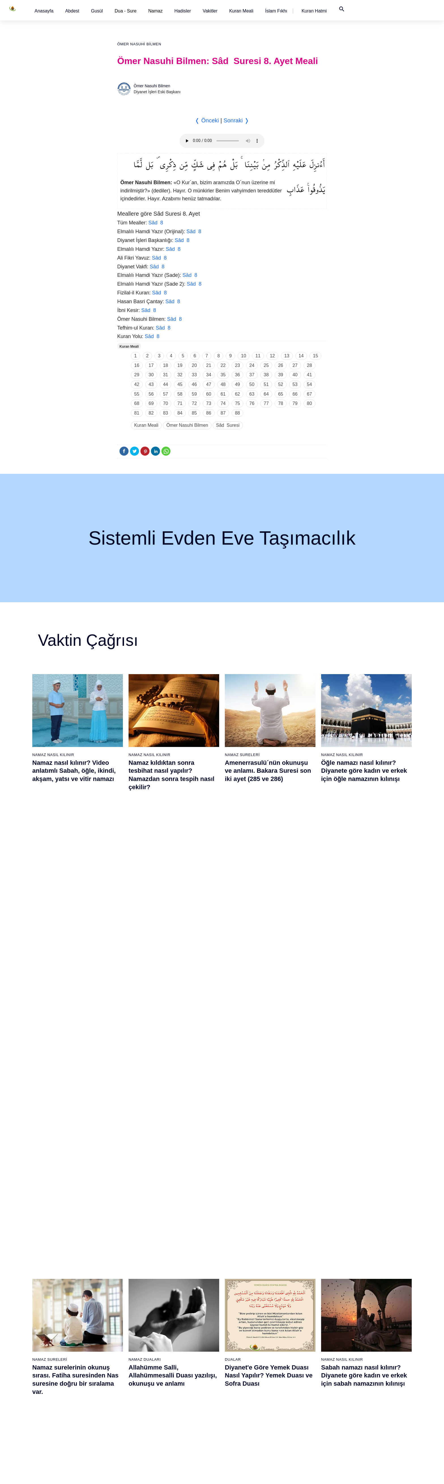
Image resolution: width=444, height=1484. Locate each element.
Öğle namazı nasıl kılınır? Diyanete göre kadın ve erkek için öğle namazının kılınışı (364, 770)
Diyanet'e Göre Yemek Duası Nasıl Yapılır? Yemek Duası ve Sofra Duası (269, 906)
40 (295, 374)
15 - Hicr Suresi (64, 1389)
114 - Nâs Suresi (359, 1429)
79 (295, 403)
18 (165, 365)
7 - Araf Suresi (62, 1310)
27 (295, 365)
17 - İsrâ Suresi (64, 1409)
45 (179, 384)
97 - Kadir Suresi (359, 1260)
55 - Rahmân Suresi (186, 1409)
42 (136, 384)
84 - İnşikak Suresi (302, 1320)
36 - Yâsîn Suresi (124, 1409)
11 (258, 355)
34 (208, 374)
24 (252, 365)
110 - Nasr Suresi (360, 1389)
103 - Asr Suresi (358, 1320)
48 (223, 384)
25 (266, 365)
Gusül (97, 11)
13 (286, 355)
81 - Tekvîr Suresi (301, 1290)
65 (280, 394)
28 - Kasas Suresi (124, 1330)
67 (309, 394)
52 (280, 384)
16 (136, 365)
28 (309, 365)
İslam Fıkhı (276, 11)
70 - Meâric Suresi (242, 1370)
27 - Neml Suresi (124, 1320)
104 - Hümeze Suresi (363, 1330)
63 (252, 394)
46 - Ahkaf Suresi (183, 1320)
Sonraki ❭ (236, 120)
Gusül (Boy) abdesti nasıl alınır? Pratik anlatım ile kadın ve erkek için (76, 1042)
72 (194, 403)
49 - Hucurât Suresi (185, 1350)
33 (194, 374)
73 (208, 403)
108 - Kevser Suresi (362, 1370)
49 (237, 384)
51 (266, 384)
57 (165, 394)
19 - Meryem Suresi (68, 1429)
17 (151, 365)
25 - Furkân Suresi (125, 1300)
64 (266, 394)
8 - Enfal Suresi (63, 1320)
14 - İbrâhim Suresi (67, 1379)
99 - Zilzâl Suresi (359, 1280)
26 (280, 365)
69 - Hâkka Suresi (242, 1360)
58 (179, 394)
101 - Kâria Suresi (360, 1300)
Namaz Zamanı (376, 1474)
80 (309, 403)
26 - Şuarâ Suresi (125, 1310)
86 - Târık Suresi (300, 1340)
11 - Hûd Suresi (64, 1350)
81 (136, 413)
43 (151, 384)
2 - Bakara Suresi (66, 1260)
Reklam (306, 1474)
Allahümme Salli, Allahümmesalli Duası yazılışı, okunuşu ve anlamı (173, 906)
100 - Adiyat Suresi (361, 1290)
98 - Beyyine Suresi (361, 1270)
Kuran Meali (241, 11)
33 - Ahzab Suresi (124, 1379)
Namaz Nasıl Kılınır (53, 755)
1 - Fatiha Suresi (65, 1251)
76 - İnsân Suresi (241, 1429)
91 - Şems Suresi (300, 1389)
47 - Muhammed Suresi (189, 1330)
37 (252, 374)
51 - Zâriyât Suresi (184, 1370)
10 (243, 355)
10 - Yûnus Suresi (66, 1340)
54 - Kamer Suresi (184, 1399)
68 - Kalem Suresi (242, 1350)
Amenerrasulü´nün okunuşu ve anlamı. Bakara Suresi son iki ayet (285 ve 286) (268, 770)
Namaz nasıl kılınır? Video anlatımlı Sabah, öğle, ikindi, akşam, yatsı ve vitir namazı (74, 770)
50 (252, 384)
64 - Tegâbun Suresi (244, 1310)
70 (165, 403)
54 (309, 384)
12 (272, 355)
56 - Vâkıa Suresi (183, 1419)
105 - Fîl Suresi (358, 1340)
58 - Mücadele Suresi (245, 1251)
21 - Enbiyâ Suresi (125, 1260)
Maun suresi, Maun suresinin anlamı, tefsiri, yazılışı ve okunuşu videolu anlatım (267, 1042)
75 (237, 403)
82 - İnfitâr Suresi (300, 1300)
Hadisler (182, 11)
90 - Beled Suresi (300, 1379)
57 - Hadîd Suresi (184, 1429)
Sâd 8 (155, 223)
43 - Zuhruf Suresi (184, 1290)
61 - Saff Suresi (240, 1280)
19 (179, 365)
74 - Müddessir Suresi (245, 1409)
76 (252, 403)
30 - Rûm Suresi (123, 1350)
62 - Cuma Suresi (242, 1290)
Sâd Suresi (228, 425)
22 (223, 365)
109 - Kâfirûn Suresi (362, 1379)
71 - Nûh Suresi (240, 1379)
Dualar (233, 891)
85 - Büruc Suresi (300, 1330)
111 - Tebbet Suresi (361, 1399)
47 (208, 384)
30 (151, 374)
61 (223, 394)
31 (165, 374)
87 (223, 413)
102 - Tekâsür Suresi (362, 1310)
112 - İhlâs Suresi (360, 1409)
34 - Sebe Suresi (124, 1389)
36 (237, 374)
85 (194, 413)
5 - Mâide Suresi (65, 1290)
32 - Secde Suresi (125, 1370)
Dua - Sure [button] (125, 11)
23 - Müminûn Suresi (127, 1280)
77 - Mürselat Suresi (302, 1251)
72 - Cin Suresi (239, 1389)
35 (223, 374)
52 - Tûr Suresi (181, 1379)
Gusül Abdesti (48, 1027)
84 (179, 413)
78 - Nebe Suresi (300, 1260)
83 (165, 413)
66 (295, 394)
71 (179, 403)
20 (194, 365)
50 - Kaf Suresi (181, 1360)
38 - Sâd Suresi (123, 1429)
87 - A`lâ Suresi (299, 1350)
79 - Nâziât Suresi (301, 1270)
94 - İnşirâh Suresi (301, 1419)
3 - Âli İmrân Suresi (67, 1270)
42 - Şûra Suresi (182, 1280)
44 (165, 384)
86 (208, 413)
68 (136, 403)
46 (194, 384)
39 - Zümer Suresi (183, 1251)
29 (136, 374)
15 (315, 355)
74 (223, 403)
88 (237, 413)
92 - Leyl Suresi (299, 1399)
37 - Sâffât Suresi (124, 1419)
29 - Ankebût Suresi (126, 1340)
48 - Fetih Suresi (183, 1340)
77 (266, 403)
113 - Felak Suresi (360, 1419)
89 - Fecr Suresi (299, 1370)
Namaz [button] (155, 11)
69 (151, 403)
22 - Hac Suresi (122, 1270)
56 (151, 394)
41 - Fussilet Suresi (185, 1270)
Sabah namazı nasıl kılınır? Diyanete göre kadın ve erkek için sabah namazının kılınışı (364, 906)
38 (266, 374)
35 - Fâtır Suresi (123, 1399)
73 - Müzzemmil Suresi (247, 1399)
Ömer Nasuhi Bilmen (139, 44)
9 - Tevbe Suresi (65, 1330)
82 (151, 413)
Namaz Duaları (145, 891)
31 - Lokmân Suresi (126, 1360)
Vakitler (210, 11)
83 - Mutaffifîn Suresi (304, 1310)
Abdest (72, 11)
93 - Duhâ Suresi (300, 1409)
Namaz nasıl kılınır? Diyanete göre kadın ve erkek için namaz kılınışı (171, 1042)
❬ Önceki (207, 120)
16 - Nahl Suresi (65, 1399)
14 (301, 355)
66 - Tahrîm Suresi (243, 1330)
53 (295, 384)
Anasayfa (44, 11)
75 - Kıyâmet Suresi (244, 1419)
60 (208, 394)
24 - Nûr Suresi (122, 1290)
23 (237, 365)
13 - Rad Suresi (64, 1370)
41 (309, 374)
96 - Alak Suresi (358, 1251)
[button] (44, 11)
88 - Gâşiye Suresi (302, 1360)
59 (194, 394)
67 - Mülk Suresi (241, 1340)
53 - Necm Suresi (183, 1389)
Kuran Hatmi (314, 11)
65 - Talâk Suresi (241, 1320)
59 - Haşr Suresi (241, 1260)
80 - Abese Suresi (301, 1280)
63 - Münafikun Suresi (245, 1300)
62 (237, 394)
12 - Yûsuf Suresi (66, 1360)
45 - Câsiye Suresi (184, 1310)
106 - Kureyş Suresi (362, 1350)
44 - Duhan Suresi (184, 1300)
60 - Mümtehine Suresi (246, 1270)
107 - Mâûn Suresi (360, 1360)
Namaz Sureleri (242, 755)
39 (280, 374)
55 (136, 394)
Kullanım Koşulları (278, 1474)
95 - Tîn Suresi (298, 1429)
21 (208, 365)
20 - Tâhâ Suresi (124, 1251)
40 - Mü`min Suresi (185, 1260)
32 (179, 374)
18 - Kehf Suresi (65, 1419)
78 (280, 403)
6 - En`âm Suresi (65, 1300)
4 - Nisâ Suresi (63, 1280)
